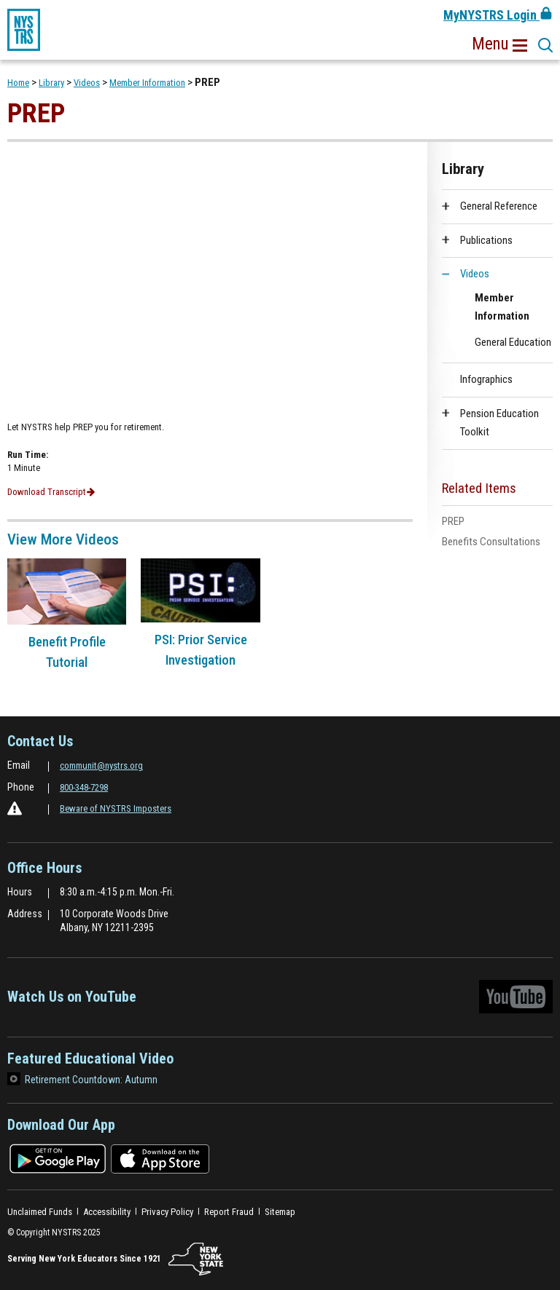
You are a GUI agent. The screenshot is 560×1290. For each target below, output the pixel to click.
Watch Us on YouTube (280, 1000)
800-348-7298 (84, 787)
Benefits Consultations (491, 541)
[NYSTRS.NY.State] (195, 1259)
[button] (499, 44)
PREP (453, 521)
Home (18, 82)
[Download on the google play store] (57, 1157)
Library (51, 82)
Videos (87, 82)
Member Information (147, 82)
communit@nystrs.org (101, 765)
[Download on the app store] (160, 1157)
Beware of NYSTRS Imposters (115, 808)
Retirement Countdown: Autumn (91, 1079)
